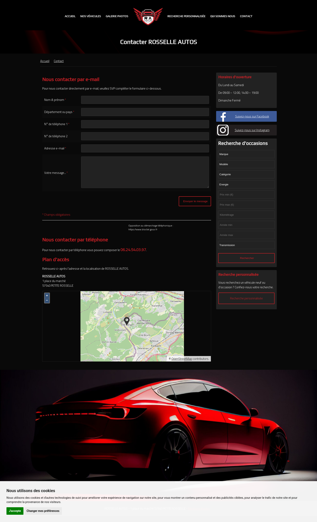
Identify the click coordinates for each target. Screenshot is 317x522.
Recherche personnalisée (186, 16)
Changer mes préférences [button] (43, 510)
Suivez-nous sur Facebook (252, 116)
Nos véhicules (90, 16)
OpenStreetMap (181, 364)
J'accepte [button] (15, 510)
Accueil (70, 16)
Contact (246, 16)
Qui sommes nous (222, 16)
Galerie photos (117, 16)
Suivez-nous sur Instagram (252, 130)
